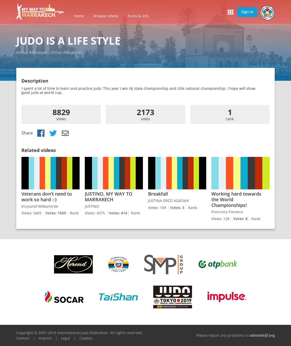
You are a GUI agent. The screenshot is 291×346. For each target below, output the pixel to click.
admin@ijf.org (262, 335)
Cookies (86, 338)
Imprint (45, 338)
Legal (65, 338)
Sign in (247, 11)
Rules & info (138, 15)
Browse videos (106, 15)
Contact (22, 338)
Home (79, 15)
